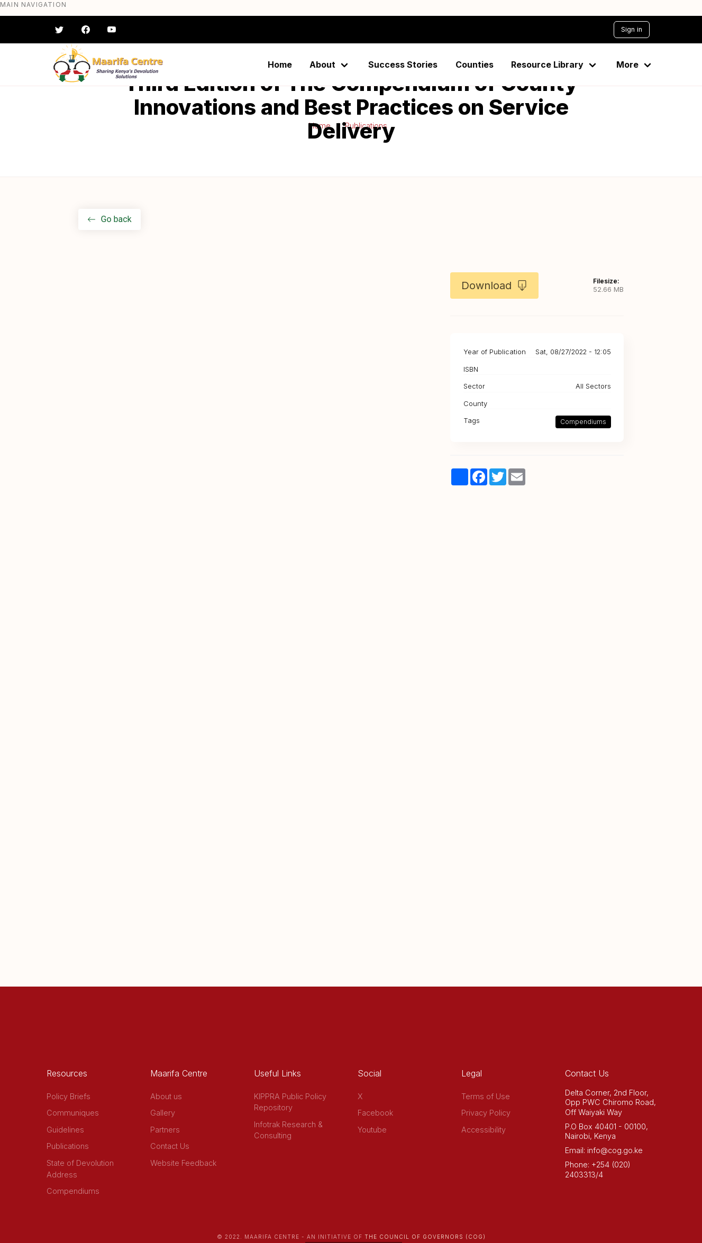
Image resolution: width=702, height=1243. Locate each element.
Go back (109, 219)
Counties (474, 64)
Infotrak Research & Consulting (288, 1130)
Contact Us (169, 1145)
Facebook (375, 1112)
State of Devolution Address (80, 1168)
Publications (68, 1145)
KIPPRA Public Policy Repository (290, 1102)
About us (166, 1096)
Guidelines (65, 1129)
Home (280, 64)
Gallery (162, 1112)
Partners (165, 1129)
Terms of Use (485, 1096)
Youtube (372, 1129)
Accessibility (483, 1129)
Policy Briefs (68, 1096)
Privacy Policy (485, 1112)
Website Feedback (183, 1162)
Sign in (631, 29)
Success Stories (402, 64)
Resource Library (547, 64)
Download (494, 285)
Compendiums (583, 422)
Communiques (73, 1112)
